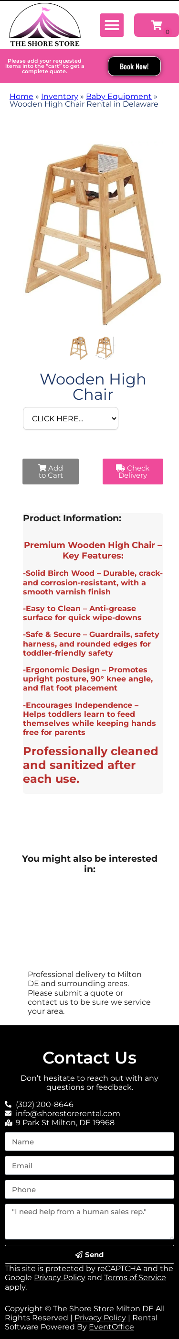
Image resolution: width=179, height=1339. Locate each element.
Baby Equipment (119, 96)
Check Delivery (132, 471)
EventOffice (111, 1326)
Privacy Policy (59, 1277)
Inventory (59, 96)
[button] (112, 25)
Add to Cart (50, 471)
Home (21, 96)
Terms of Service (135, 1277)
